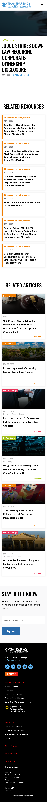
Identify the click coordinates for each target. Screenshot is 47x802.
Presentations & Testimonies (17, 734)
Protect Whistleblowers (14, 698)
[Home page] (16, 5)
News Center (11, 746)
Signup (11, 631)
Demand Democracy (13, 694)
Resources (10, 722)
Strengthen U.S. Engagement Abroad (20, 702)
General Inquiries (12, 767)
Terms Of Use (10, 788)
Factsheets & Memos (14, 726)
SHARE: (16, 75)
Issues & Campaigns (14, 682)
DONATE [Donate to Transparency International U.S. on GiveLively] (11, 674)
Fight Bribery (10, 690)
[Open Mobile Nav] (42, 5)
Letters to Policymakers (14, 730)
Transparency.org (14, 660)
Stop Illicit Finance (12, 686)
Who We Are (11, 753)
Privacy (8, 790)
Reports (8, 738)
